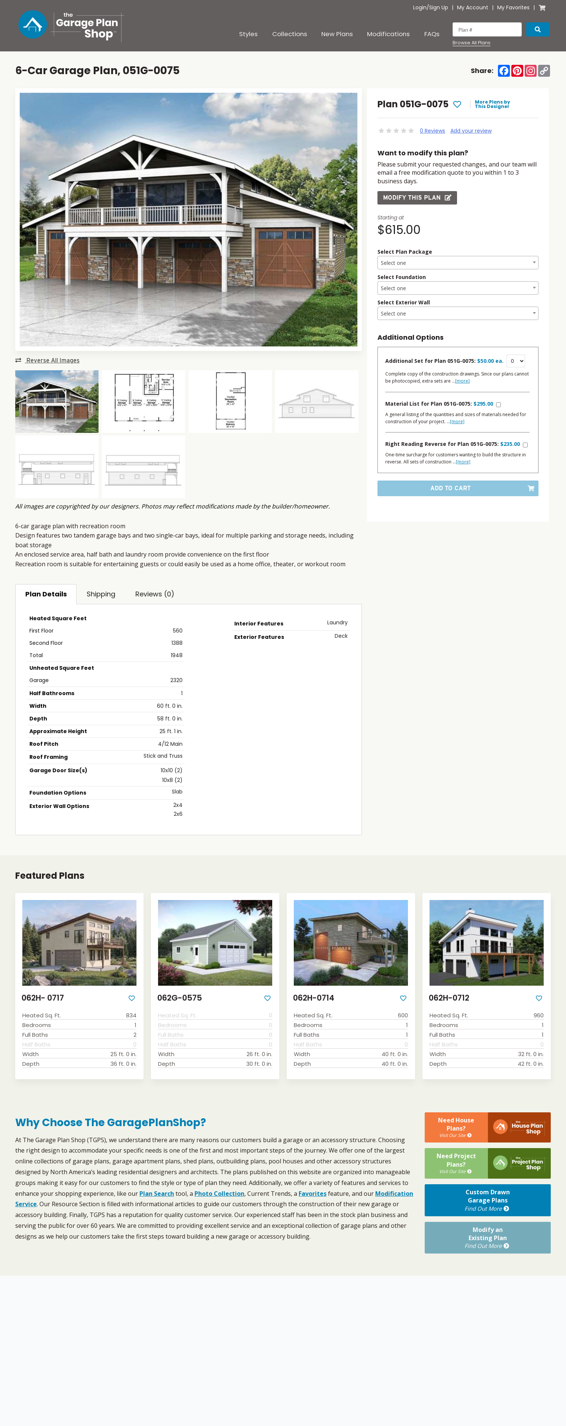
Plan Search (156, 1193)
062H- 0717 (43, 997)
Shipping (101, 594)
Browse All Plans (472, 43)
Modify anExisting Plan (487, 1238)
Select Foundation (401, 277)
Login (420, 7)
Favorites (313, 1193)
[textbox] (458, 263)
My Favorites (513, 7)
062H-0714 (313, 997)
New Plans (337, 33)
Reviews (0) (154, 594)
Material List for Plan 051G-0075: (439, 403)
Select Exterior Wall (403, 302)
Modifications (388, 33)
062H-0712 (449, 997)
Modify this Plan (417, 197)
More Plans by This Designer (492, 104)
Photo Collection (219, 1193)
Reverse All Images (47, 360)
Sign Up (438, 7)
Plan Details (46, 594)
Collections (289, 33)
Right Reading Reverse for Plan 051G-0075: (452, 443)
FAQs (432, 33)
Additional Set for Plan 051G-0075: (444, 360)
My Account (472, 7)
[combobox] (457, 262)
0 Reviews (432, 130)
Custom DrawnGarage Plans (487, 1200)
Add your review (471, 130)
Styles (248, 33)
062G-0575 (179, 997)
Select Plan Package (404, 251)
